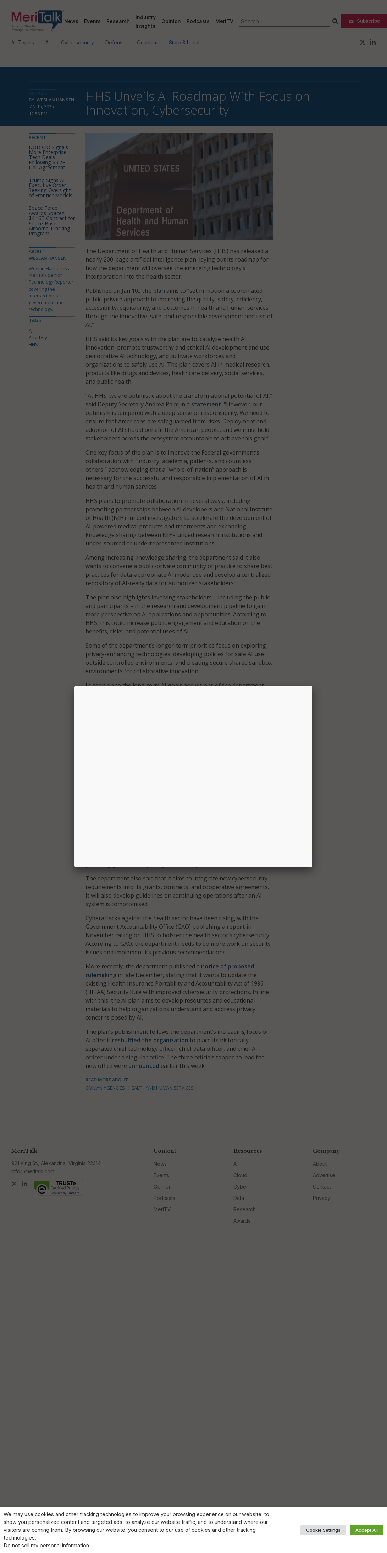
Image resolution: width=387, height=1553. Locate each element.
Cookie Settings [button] (323, 1530)
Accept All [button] (366, 1530)
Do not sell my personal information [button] (46, 1545)
